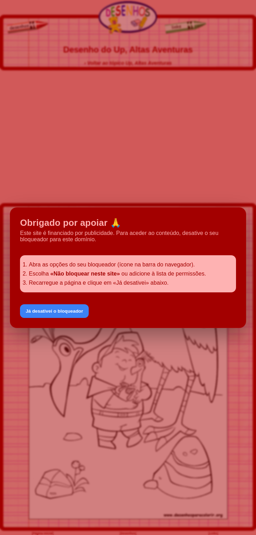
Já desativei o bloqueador (54, 311)
